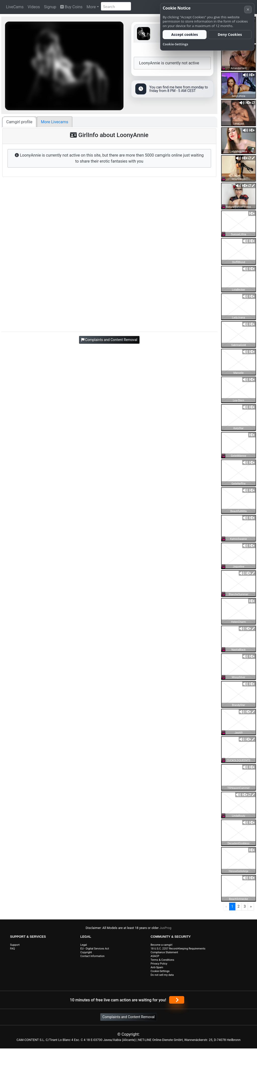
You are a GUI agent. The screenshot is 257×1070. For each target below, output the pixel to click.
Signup (50, 7)
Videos (34, 7)
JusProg (165, 928)
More (91, 7)
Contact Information (92, 956)
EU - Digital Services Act (94, 948)
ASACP (155, 956)
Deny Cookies (230, 34)
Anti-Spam (157, 967)
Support (15, 944)
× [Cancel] (247, 9)
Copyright (86, 952)
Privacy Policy (159, 963)
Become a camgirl (161, 944)
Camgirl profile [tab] (19, 122)
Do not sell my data (162, 975)
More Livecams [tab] (54, 122)
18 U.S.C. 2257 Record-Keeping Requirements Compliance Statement (178, 950)
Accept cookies (184, 34)
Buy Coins (71, 7)
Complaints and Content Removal (128, 1017)
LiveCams (15, 7)
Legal (83, 944)
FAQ (12, 948)
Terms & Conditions (162, 960)
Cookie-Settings (160, 971)
